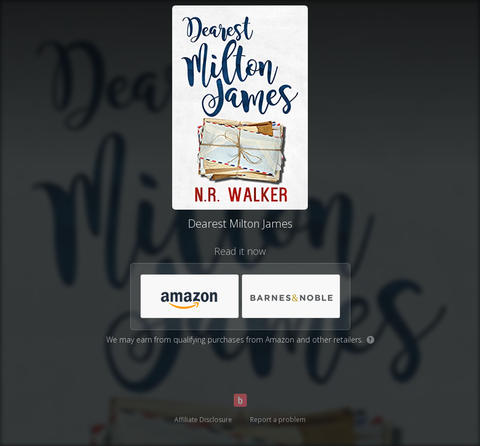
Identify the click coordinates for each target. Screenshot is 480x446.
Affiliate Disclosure (203, 419)
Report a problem (278, 419)
